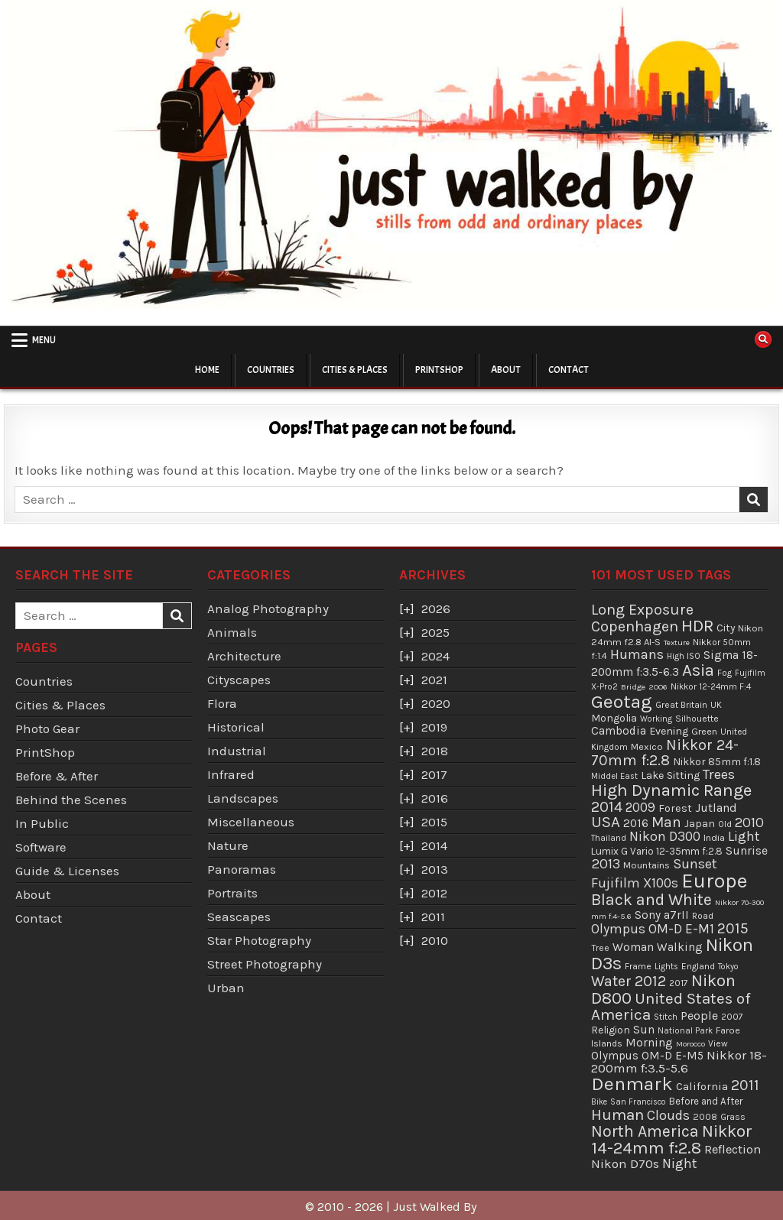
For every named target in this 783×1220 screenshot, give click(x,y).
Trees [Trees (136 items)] (719, 774)
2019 (434, 727)
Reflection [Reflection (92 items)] (732, 1149)
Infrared (231, 774)
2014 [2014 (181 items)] (606, 807)
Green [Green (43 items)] (704, 731)
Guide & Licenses (67, 870)
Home (207, 370)
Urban (226, 987)
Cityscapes (239, 679)
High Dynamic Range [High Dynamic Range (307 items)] (671, 790)
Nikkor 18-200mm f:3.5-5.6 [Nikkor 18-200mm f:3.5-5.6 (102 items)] (679, 1061)
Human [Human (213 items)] (617, 1114)
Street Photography (264, 964)
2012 (434, 892)
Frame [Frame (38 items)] (638, 966)
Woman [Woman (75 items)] (633, 947)
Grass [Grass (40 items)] (733, 1116)
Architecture (244, 656)
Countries (270, 370)
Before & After (56, 776)
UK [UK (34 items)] (716, 704)
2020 (435, 703)
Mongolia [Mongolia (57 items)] (614, 718)
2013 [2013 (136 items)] (605, 863)
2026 (435, 608)
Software (41, 847)
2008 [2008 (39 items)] (705, 1116)
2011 (433, 916)
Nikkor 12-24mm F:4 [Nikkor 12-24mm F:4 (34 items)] (711, 686)
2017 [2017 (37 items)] (678, 983)
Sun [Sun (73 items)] (644, 1030)
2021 (434, 679)
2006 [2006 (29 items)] (658, 687)
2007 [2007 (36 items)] (732, 1016)
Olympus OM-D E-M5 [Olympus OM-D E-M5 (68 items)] (647, 1056)
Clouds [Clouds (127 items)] (668, 1115)
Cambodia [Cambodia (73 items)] (618, 731)
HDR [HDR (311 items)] (697, 625)
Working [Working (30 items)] (656, 719)
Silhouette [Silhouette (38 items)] (697, 718)
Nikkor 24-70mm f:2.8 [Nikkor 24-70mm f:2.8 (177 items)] (665, 752)
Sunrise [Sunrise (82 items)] (747, 850)
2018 (434, 750)
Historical (236, 727)
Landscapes (242, 798)
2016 (434, 798)
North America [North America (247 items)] (645, 1131)
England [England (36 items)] (698, 966)
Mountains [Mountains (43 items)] (646, 865)
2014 (434, 845)
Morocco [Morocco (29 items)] (690, 1044)
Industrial (236, 750)
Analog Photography (268, 608)
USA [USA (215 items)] (605, 822)
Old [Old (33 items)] (725, 824)
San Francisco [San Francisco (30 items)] (638, 1102)
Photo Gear (47, 728)
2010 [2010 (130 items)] (749, 822)
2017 (434, 774)
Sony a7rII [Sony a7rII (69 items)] (662, 915)
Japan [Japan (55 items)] (699, 823)
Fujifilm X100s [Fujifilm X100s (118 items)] (634, 883)
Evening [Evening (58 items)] (668, 731)
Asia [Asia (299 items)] (698, 670)
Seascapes (239, 916)
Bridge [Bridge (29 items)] (633, 687)
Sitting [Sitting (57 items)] (683, 775)
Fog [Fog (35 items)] (724, 672)
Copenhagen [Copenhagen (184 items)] (634, 626)
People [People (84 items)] (699, 1015)
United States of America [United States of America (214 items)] (671, 1006)
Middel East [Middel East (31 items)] (614, 776)
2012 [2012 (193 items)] (650, 981)
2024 (435, 656)
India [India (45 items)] (714, 837)
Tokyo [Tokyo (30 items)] (728, 967)
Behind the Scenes (71, 799)
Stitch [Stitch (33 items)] (665, 1016)
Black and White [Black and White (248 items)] (651, 899)
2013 (434, 869)
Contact (568, 370)
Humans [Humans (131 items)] (637, 654)
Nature (228, 845)
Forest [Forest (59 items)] (675, 808)
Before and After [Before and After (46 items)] (705, 1101)
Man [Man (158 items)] (666, 822)
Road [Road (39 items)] (702, 915)
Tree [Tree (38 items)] (600, 948)
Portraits (232, 892)
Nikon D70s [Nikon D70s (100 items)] (625, 1163)
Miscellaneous (250, 821)
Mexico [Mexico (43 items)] (647, 746)
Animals (232, 632)
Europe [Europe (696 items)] (714, 881)
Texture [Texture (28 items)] (677, 642)
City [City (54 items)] (725, 627)
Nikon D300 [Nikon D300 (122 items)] (664, 837)
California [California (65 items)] (702, 1086)
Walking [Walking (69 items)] (680, 947)
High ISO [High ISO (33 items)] (683, 656)
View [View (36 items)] (718, 1043)
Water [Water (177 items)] (611, 981)
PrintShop (439, 370)
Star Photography (259, 940)
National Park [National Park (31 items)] (685, 1031)
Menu (44, 340)
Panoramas (241, 869)
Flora (222, 703)
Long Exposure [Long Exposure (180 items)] (642, 609)
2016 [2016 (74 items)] (635, 823)
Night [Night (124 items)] (679, 1163)
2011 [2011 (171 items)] (745, 1085)
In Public (42, 823)
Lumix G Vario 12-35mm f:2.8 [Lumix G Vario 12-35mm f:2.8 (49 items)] (657, 851)
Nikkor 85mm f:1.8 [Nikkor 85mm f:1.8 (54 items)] (717, 761)
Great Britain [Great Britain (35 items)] (681, 704)
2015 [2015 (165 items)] (733, 928)
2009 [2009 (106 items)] (640, 807)
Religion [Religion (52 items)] (610, 1030)
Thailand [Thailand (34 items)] (608, 837)
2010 (434, 940)
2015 (434, 821)
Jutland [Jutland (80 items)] (716, 807)
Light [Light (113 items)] (743, 836)
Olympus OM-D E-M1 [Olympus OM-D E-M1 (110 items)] (652, 928)
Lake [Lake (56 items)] (652, 775)
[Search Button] (763, 339)
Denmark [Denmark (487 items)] (632, 1083)
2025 (435, 632)
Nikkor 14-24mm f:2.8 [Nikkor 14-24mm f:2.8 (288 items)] (671, 1139)
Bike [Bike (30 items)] (599, 1102)
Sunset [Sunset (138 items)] (695, 863)
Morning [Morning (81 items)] (649, 1042)
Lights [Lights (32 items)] (666, 967)
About (506, 370)
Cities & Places (355, 370)
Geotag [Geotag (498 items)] (621, 701)
